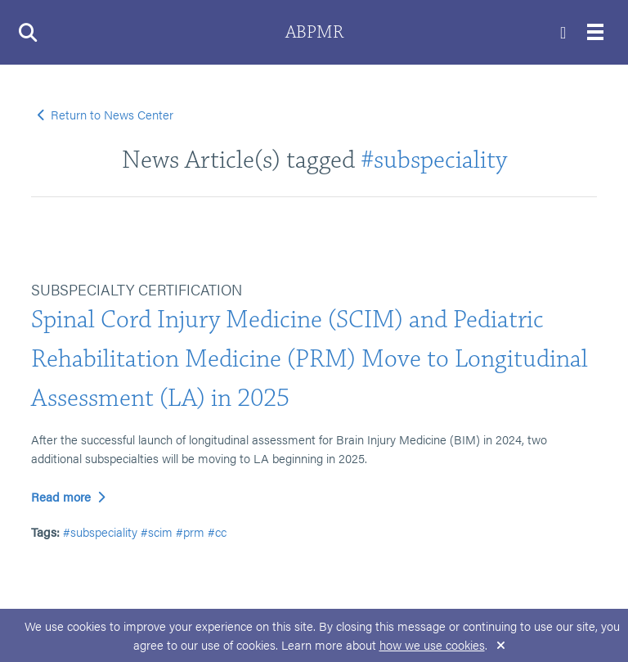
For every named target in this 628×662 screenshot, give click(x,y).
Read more (68, 496)
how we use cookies (432, 644)
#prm (190, 531)
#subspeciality (434, 160)
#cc (217, 531)
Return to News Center (106, 114)
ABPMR (314, 32)
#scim (157, 531)
